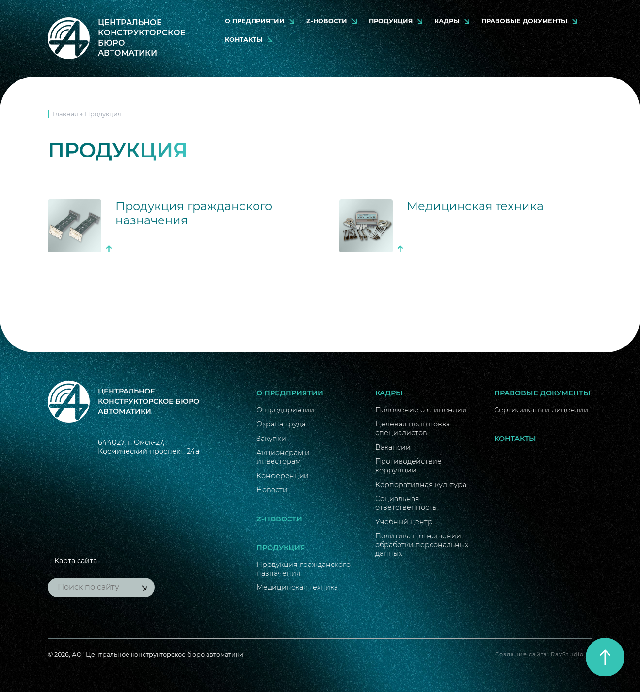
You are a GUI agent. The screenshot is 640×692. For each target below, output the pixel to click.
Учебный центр (403, 522)
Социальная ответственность (405, 503)
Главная (65, 114)
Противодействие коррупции (408, 465)
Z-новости (326, 21)
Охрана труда (280, 424)
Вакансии (393, 447)
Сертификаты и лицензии (541, 410)
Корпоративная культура (420, 484)
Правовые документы (524, 21)
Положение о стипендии (421, 410)
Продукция (391, 21)
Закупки (271, 438)
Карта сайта (75, 560)
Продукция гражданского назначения (303, 569)
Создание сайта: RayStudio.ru (543, 654)
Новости (272, 490)
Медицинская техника (297, 587)
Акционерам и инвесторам (283, 457)
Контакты (244, 39)
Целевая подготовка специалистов (412, 428)
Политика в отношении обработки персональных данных (421, 545)
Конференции (282, 476)
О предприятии (255, 21)
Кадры (447, 21)
